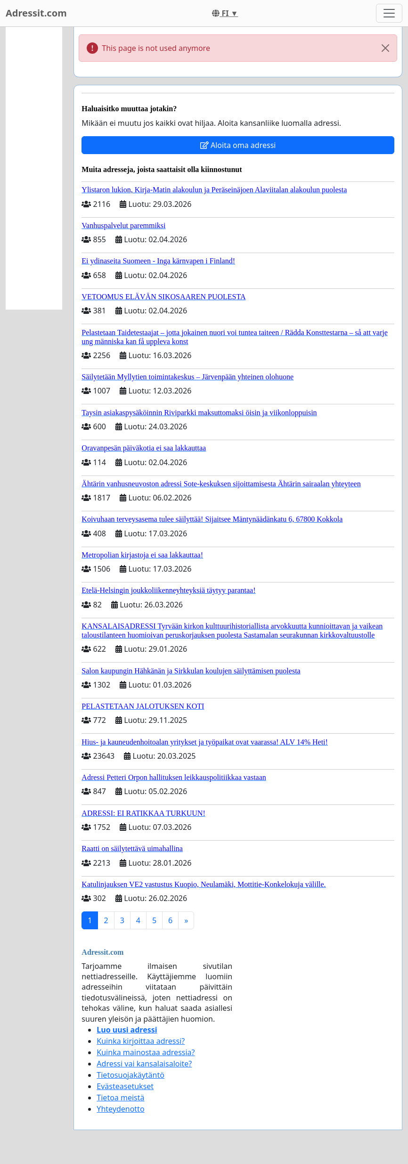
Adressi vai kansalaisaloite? (144, 1063)
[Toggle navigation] (389, 13)
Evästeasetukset (125, 1086)
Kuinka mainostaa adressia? (146, 1052)
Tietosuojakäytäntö (130, 1075)
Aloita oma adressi (238, 145)
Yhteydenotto (120, 1109)
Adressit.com (36, 13)
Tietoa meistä (120, 1097)
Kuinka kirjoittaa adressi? (141, 1041)
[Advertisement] (34, 168)
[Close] (385, 48)
